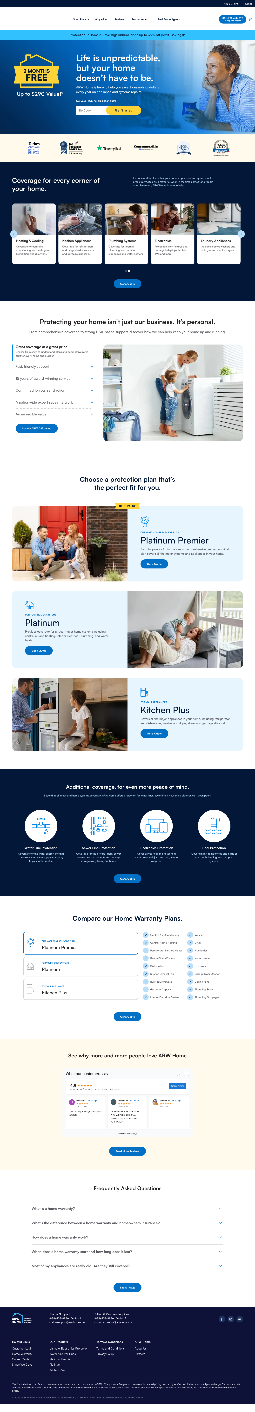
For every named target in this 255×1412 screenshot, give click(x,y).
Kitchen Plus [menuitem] (57, 1370)
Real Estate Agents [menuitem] (168, 19)
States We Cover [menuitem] (23, 1364)
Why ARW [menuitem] (100, 19)
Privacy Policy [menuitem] (105, 1354)
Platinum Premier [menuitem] (60, 1359)
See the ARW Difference (36, 428)
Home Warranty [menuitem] (22, 1354)
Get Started (123, 110)
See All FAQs (127, 1287)
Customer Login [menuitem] (22, 1348)
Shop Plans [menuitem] (79, 19)
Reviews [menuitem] (119, 19)
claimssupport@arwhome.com (67, 1322)
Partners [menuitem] (140, 1354)
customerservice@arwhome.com (113, 1322)
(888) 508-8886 (59, 1318)
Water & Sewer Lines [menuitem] (62, 1354)
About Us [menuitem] (141, 1348)
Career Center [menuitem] (21, 1359)
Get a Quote (127, 283)
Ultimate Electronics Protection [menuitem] (68, 1348)
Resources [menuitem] (137, 19)
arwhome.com (226, 1387)
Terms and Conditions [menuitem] (110, 1348)
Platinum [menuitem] (54, 1364)
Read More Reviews (127, 1151)
